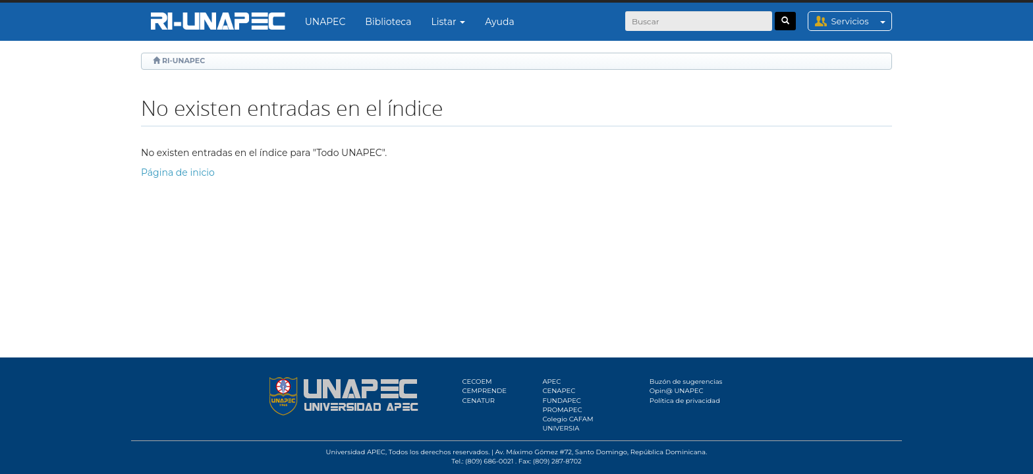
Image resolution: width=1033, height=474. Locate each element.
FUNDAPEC (561, 400)
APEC (551, 381)
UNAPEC (325, 22)
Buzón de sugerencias (686, 381)
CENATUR (478, 400)
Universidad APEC (355, 452)
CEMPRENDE (484, 390)
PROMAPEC (562, 410)
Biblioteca (388, 22)
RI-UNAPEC (183, 60)
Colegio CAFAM (567, 419)
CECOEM (477, 381)
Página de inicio (178, 172)
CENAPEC (558, 390)
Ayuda (499, 22)
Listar (449, 22)
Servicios (861, 21)
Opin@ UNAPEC (677, 390)
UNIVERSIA (560, 428)
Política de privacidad (685, 400)
